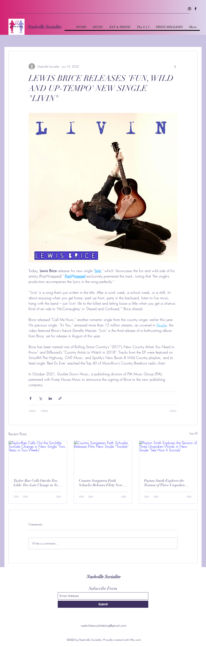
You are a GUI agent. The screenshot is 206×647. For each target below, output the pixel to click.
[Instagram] (189, 9)
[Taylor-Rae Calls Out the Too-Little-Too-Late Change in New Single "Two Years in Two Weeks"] (38, 457)
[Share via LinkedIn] (50, 398)
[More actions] (175, 66)
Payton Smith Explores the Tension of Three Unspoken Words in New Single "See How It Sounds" (168, 482)
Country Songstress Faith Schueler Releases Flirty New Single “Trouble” (100, 482)
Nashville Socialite (44, 27)
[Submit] (103, 604)
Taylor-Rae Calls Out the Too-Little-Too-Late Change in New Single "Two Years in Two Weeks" (37, 482)
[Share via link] (60, 398)
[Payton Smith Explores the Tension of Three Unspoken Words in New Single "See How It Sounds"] (168, 457)
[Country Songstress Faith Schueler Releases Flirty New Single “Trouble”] (103, 457)
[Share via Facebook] (30, 398)
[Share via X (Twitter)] (40, 398)
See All (193, 433)
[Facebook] (196, 9)
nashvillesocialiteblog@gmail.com (103, 625)
